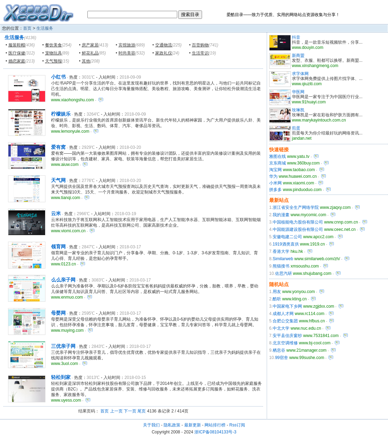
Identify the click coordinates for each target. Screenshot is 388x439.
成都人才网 (283, 313)
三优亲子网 (63, 346)
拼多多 (275, 189)
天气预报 (53, 61)
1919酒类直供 (286, 244)
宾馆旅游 (126, 45)
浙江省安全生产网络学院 (296, 207)
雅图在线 (277, 156)
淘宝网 (275, 169)
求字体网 (300, 73)
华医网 (298, 91)
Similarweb (283, 258)
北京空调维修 (285, 343)
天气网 (58, 180)
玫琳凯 (298, 110)
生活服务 (44, 28)
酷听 (277, 299)
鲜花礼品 (90, 53)
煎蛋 (296, 128)
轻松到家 (61, 377)
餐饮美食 (53, 45)
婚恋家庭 (16, 61)
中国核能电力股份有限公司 (298, 222)
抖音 (296, 37)
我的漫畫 (281, 214)
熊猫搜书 (281, 266)
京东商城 (277, 163)
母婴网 (58, 313)
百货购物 (200, 45)
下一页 (130, 411)
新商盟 (298, 55)
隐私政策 (172, 425)
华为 (273, 176)
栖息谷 (279, 350)
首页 (27, 28)
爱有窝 (58, 147)
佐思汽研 (283, 273)
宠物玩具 (53, 53)
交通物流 (163, 45)
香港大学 (281, 251)
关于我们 (151, 425)
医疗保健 (16, 53)
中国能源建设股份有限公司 (298, 229)
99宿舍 (281, 357)
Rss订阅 (237, 425)
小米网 (275, 183)
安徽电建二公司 (287, 236)
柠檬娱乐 (61, 114)
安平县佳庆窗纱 (287, 335)
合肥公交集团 (285, 321)
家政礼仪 (163, 53)
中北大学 (281, 328)
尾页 (141, 411)
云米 (56, 213)
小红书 (58, 77)
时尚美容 (126, 53)
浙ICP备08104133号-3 (215, 432)
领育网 (58, 246)
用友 (277, 291)
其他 (86, 61)
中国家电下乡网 (287, 306)
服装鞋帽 (16, 45)
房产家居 (90, 45)
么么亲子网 (63, 280)
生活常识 (200, 53)
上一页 (116, 411)
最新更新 (192, 425)
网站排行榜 (214, 425)
